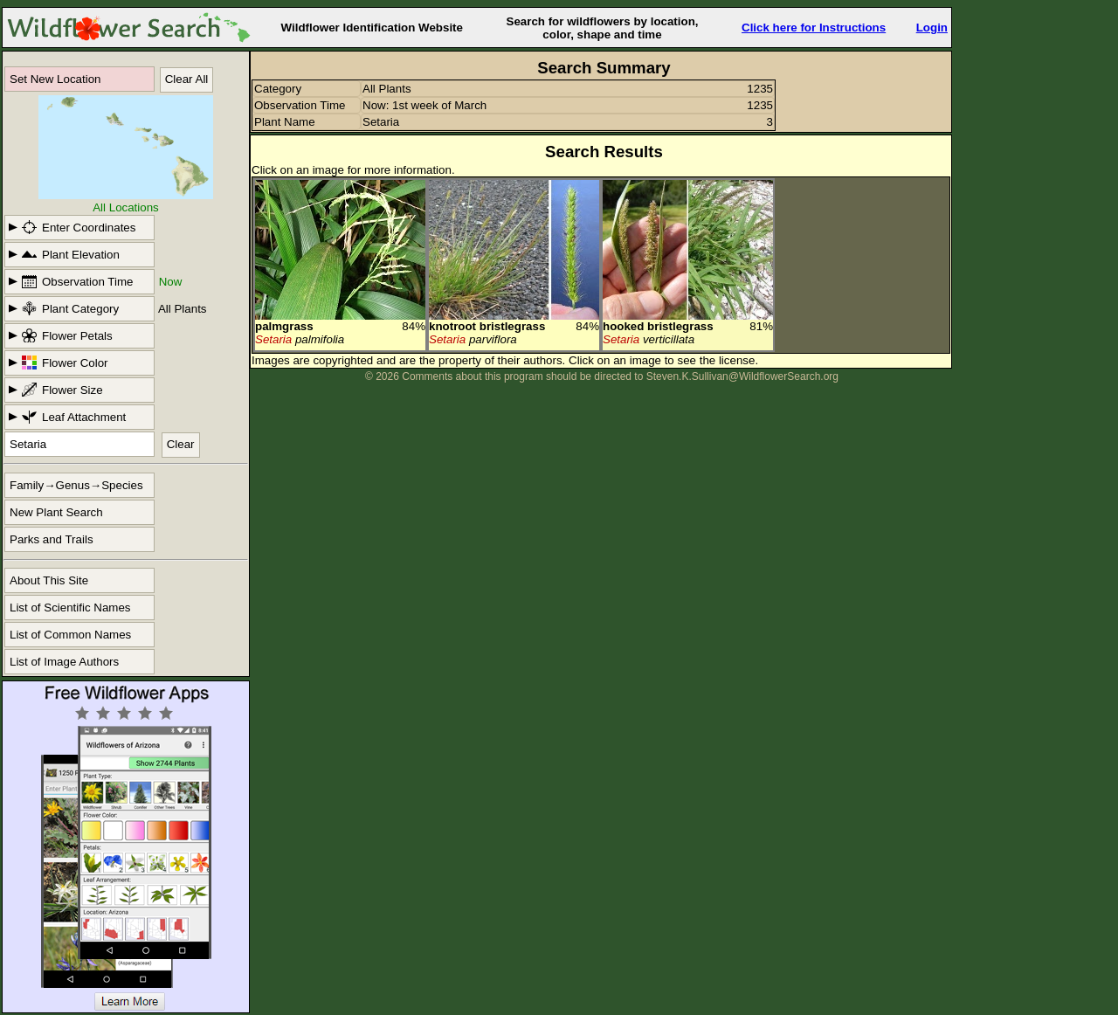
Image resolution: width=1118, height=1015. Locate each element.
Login (932, 27)
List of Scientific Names (70, 607)
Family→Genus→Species (76, 485)
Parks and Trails (51, 539)
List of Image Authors (64, 661)
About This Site (49, 580)
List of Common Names (70, 634)
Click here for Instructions (814, 27)
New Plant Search (56, 512)
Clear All (187, 79)
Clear (181, 444)
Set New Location (55, 79)
